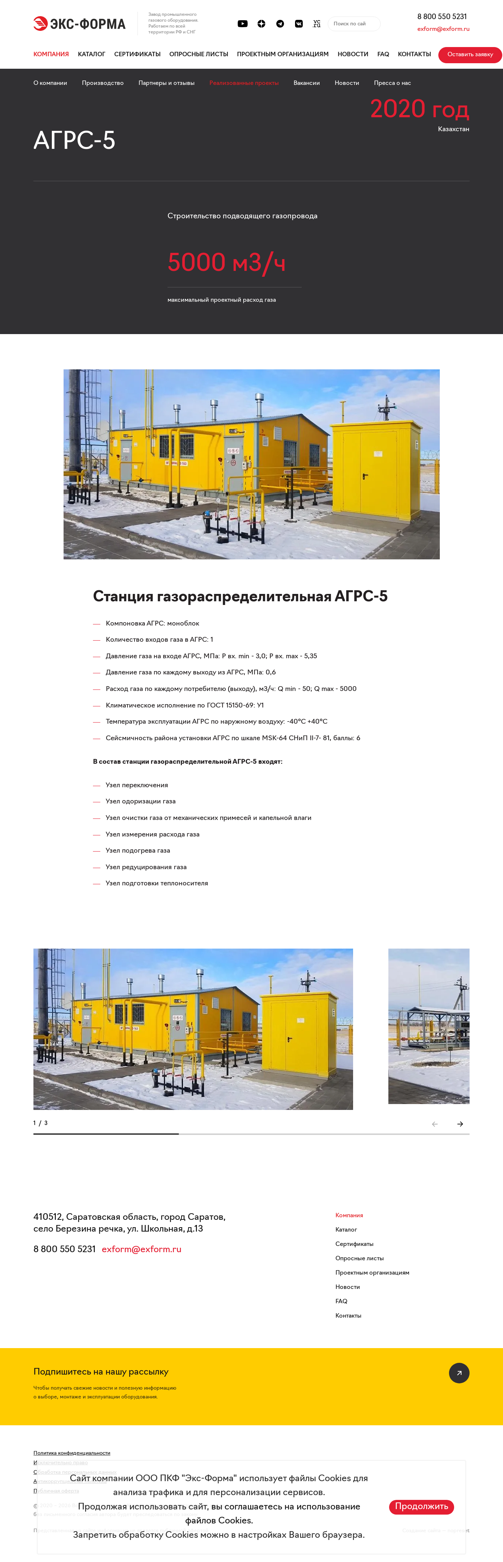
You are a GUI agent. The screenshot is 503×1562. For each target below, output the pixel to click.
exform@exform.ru (443, 29)
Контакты (414, 55)
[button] (460, 1123)
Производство (103, 83)
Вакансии (307, 83)
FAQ (383, 55)
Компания (51, 55)
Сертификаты (137, 55)
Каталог (91, 55)
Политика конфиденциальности (71, 1453)
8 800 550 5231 (442, 17)
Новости (353, 55)
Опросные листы (198, 55)
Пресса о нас (392, 83)
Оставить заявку (470, 55)
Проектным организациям (283, 55)
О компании (50, 83)
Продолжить (421, 1506)
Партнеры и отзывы (167, 83)
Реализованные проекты (244, 83)
